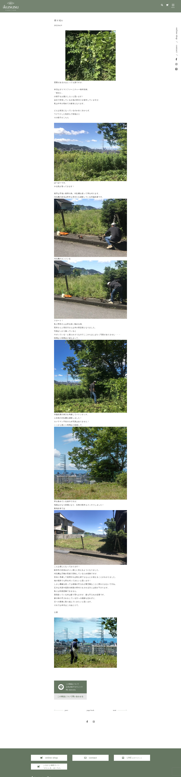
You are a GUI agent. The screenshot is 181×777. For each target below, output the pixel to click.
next (114, 710)
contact (176, 49)
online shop (176, 34)
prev (66, 710)
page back (90, 710)
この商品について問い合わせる (70, 696)
